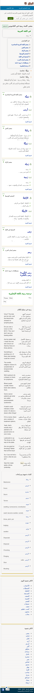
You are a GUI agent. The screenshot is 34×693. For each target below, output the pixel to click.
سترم (26, 492)
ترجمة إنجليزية (24, 66)
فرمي (26, 485)
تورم (27, 504)
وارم (27, 529)
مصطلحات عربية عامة (21, 63)
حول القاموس (10, 8)
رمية (27, 516)
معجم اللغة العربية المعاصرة (19, 44)
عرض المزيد (28, 121)
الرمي (26, 535)
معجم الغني (24, 47)
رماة (27, 479)
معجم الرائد (24, 50)
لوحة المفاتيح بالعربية (24, 8)
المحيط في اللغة (23, 57)
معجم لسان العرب (22, 60)
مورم (26, 523)
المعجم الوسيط (23, 53)
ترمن (26, 498)
